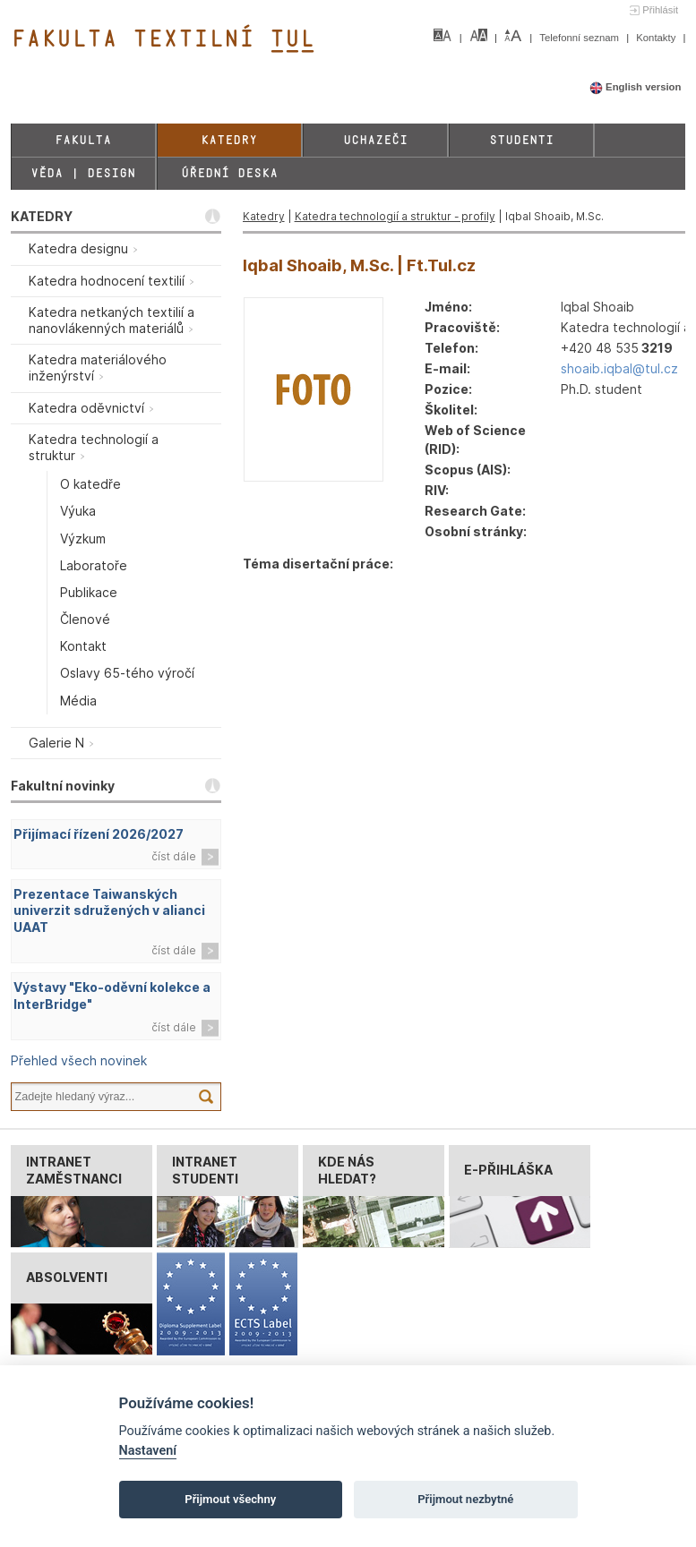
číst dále (173, 856)
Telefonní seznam (580, 37)
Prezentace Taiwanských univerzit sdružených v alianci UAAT (109, 911)
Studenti (521, 140)
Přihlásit (660, 9)
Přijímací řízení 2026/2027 (98, 834)
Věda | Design (82, 173)
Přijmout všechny (230, 1499)
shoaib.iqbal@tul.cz (619, 368)
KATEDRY (42, 216)
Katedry (229, 140)
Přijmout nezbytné (465, 1499)
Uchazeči (375, 140)
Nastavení (148, 1450)
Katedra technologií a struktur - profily (395, 216)
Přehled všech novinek (79, 1060)
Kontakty (657, 37)
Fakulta (83, 140)
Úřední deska (229, 173)
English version (635, 86)
